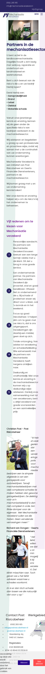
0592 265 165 (12, 3)
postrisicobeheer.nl (16, 631)
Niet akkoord (39, 663)
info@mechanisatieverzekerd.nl (19, 6)
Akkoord (23, 663)
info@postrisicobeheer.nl (16, 628)
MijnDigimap (37, 9)
